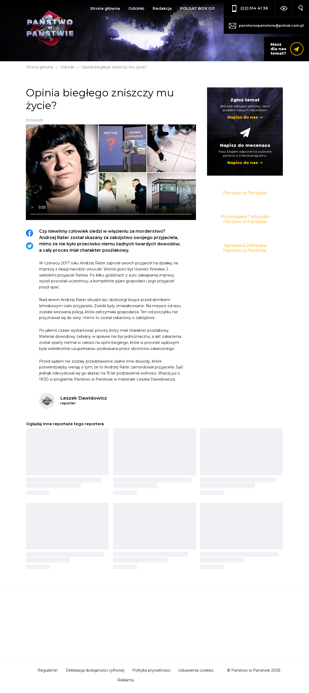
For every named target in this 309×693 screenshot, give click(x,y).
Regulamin (48, 670)
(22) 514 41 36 (254, 8)
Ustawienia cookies (195, 670)
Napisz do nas (242, 117)
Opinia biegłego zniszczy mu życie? (114, 67)
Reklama (125, 680)
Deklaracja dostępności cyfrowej (95, 670)
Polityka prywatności (151, 670)
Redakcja (162, 8)
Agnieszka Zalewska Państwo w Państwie (245, 248)
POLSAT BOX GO (197, 8)
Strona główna (105, 8)
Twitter (29, 246)
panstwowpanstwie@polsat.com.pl (271, 25)
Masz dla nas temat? (278, 49)
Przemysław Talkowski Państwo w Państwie (245, 219)
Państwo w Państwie (245, 192)
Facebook (29, 233)
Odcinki (136, 8)
